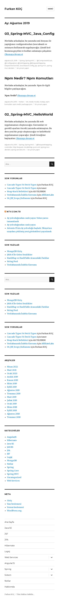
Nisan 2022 (12, 367)
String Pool (12, 261)
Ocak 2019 (12, 403)
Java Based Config (27, 66)
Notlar (21, 102)
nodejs (42, 102)
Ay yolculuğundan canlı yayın (21, 225)
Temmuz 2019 (13, 393)
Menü (50, 9)
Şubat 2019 (12, 400)
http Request (18, 147)
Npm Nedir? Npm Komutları (29, 78)
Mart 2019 (11, 397)
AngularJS (11, 437)
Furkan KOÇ (13, 9)
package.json (27, 104)
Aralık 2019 (12, 377)
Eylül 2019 (12, 387)
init (27, 102)
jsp (36, 66)
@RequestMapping (37, 63)
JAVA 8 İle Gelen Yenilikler (19, 254)
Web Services (13, 480)
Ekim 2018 (12, 407)
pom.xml (36, 147)
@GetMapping (23, 63)
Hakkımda (10, 587)
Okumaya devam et (14, 54)
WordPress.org (14, 510)
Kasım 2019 (12, 380)
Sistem (8, 575)
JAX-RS (10, 447)
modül (36, 102)
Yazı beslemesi (14, 504)
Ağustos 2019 (13, 390)
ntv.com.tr (14, 212)
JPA (8, 450)
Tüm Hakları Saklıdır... (25, 594)
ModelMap (28, 147)
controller (8, 147)
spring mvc (42, 66)
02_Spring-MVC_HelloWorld (29, 114)
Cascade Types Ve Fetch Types (22, 185)
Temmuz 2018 (14, 417)
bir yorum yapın (22, 68)
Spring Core (13, 470)
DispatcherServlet (12, 66)
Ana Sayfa (9, 522)
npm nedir (17, 104)
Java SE (10, 443)
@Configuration (11, 63)
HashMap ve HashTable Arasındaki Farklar (28, 258)
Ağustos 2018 (13, 414)
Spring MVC (30, 60)
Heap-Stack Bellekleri (17, 191)
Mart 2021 (11, 370)
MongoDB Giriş (14, 251)
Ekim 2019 (12, 383)
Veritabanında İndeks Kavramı (22, 195)
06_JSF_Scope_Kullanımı (18, 198)
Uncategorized (14, 477)
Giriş (9, 500)
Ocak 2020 (12, 373)
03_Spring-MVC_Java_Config (29, 34)
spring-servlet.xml (18, 150)
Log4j (9, 457)
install (31, 102)
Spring (22, 60)
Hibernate (12, 440)
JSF (8, 454)
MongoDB (12, 460)
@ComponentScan (44, 60)
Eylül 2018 (12, 410)
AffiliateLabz (48, 195)
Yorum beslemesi (15, 507)
